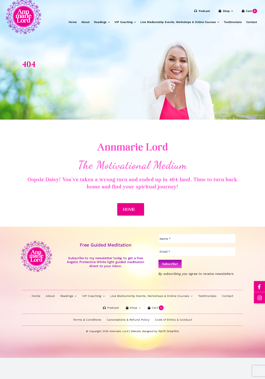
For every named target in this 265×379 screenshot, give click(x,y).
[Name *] (197, 238)
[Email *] (197, 251)
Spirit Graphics (168, 331)
